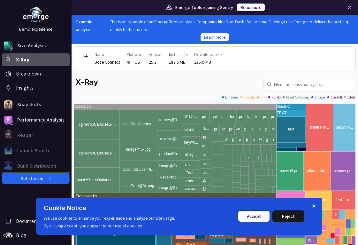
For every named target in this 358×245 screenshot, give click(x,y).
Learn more (215, 37)
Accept (254, 216)
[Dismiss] (314, 206)
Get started (35, 178)
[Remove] (350, 7)
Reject (288, 216)
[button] (36, 45)
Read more (251, 7)
